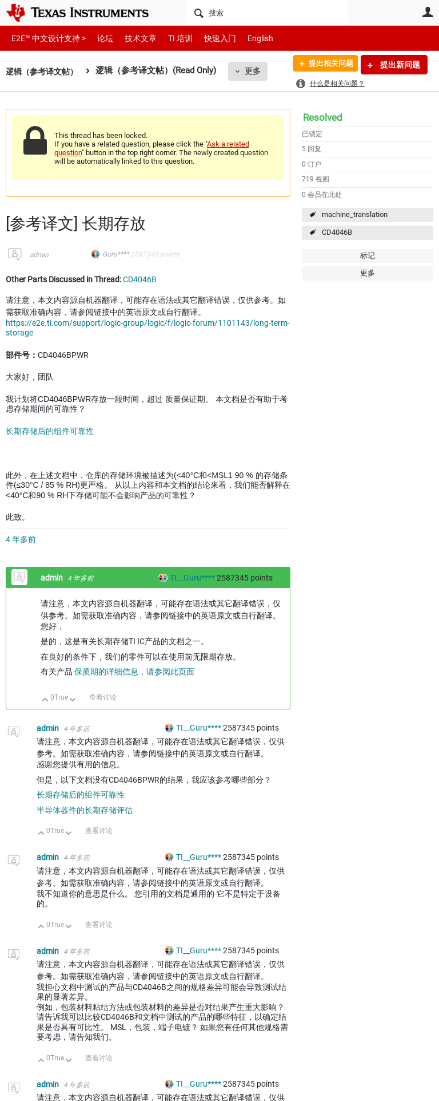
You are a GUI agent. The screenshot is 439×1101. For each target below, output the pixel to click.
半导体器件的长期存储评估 (85, 810)
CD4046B (337, 232)
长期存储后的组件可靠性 (50, 431)
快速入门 (209, 38)
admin (39, 255)
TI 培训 (170, 38)
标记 (367, 255)
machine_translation (355, 214)
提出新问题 (399, 64)
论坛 (98, 38)
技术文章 (132, 38)
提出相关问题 (326, 64)
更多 (258, 71)
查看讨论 (103, 697)
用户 (427, 12)
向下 (73, 700)
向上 (45, 700)
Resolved (322, 117)
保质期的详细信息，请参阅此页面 (134, 671)
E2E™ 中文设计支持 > (45, 38)
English (246, 38)
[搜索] (267, 12)
